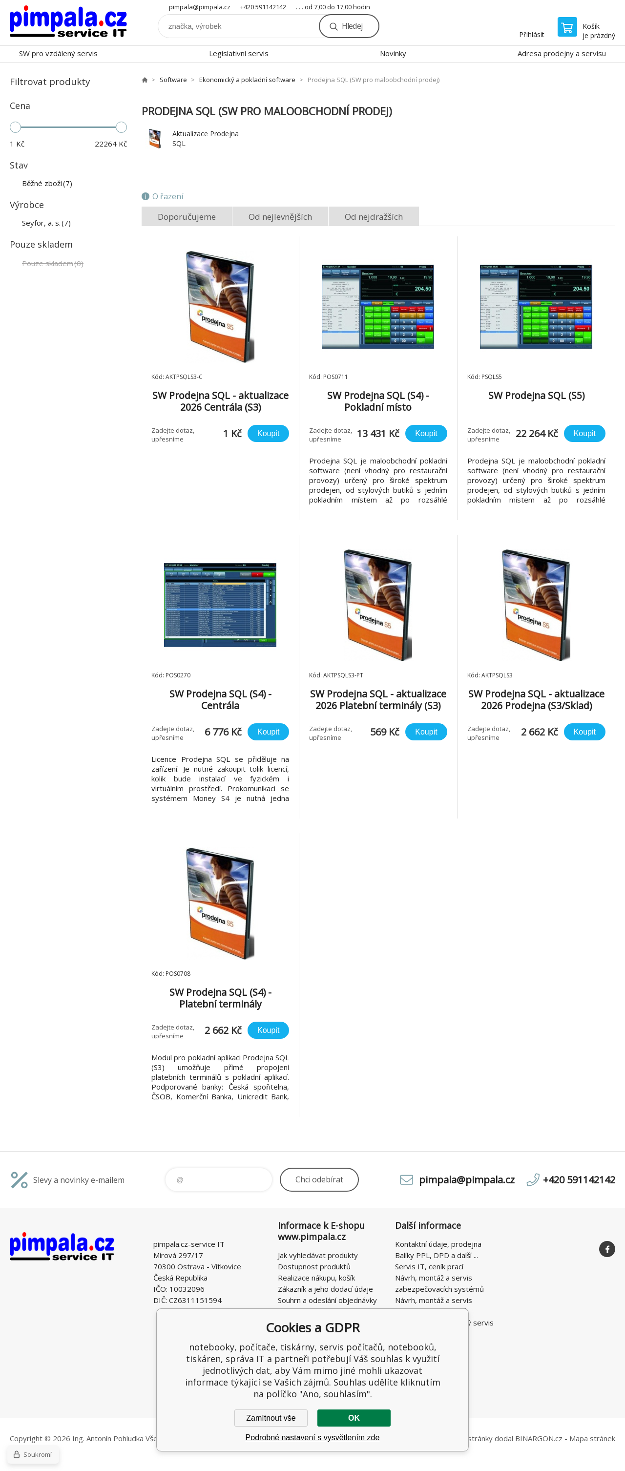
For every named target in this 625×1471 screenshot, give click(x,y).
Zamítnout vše (270, 1418)
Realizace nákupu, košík (316, 1277)
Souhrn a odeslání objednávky (327, 1300)
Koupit (268, 433)
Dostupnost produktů (314, 1266)
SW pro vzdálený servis (58, 53)
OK (354, 1418)
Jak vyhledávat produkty (318, 1255)
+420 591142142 (263, 6)
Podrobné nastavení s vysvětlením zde (313, 1437)
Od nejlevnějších (280, 216)
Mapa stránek (592, 1438)
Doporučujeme (187, 216)
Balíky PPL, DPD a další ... (436, 1255)
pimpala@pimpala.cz (199, 6)
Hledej (352, 26)
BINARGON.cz (538, 1438)
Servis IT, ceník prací (429, 1266)
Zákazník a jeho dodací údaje (325, 1289)
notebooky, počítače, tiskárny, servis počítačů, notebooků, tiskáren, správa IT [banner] (68, 22)
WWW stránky (469, 1438)
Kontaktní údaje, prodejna (438, 1244)
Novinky (393, 53)
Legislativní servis (239, 53)
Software (173, 79)
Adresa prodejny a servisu (562, 53)
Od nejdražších (374, 216)
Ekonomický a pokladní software (247, 79)
